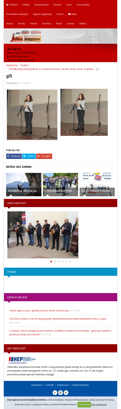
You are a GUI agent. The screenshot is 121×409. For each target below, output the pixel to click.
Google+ (44, 156)
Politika (25, 4)
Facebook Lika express (55, 392)
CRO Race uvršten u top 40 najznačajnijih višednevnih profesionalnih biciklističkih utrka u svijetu (57, 318)
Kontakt (50, 384)
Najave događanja (42, 14)
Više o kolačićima (99, 404)
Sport (69, 4)
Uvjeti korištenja (80, 384)
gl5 (9, 76)
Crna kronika (83, 4)
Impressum (63, 384)
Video (72, 14)
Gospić (9, 23)
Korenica (46, 23)
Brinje (59, 23)
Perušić (33, 23)
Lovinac (70, 23)
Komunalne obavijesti (17, 14)
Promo (60, 14)
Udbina (82, 23)
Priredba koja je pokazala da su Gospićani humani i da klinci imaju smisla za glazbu (51, 68)
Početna (11, 4)
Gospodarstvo (41, 4)
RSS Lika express (66, 392)
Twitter (29, 156)
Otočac (21, 23)
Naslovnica (11, 65)
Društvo (57, 4)
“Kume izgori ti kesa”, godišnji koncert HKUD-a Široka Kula (39, 310)
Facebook (14, 156)
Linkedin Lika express (60, 392)
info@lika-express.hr (24, 60)
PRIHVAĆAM (84, 404)
